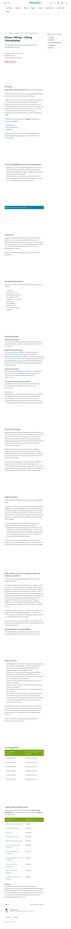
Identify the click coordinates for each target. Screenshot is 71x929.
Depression (20, 360)
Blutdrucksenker (21, 135)
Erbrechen (29, 358)
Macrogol (8, 303)
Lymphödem (51, 45)
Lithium (7, 464)
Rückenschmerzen (9, 354)
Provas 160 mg (9, 832)
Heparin (40, 453)
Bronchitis (7, 360)
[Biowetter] (54, 3)
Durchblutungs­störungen (54, 42)
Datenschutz (12, 922)
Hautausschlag (20, 373)
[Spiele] (58, 3)
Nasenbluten (39, 363)
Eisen (7, 293)
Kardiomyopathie (25, 536)
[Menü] (6, 3)
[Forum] (62, 3)
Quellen (9, 917)
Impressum (7, 922)
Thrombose (51, 37)
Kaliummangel (8, 441)
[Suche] (66, 3)
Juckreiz (33, 373)
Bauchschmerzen (9, 356)
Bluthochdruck (10, 125)
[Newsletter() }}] (50, 3)
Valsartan (12, 55)
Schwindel (16, 342)
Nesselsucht (28, 373)
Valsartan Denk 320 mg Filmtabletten (14, 841)
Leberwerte (15, 352)
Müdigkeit (21, 352)
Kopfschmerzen (32, 342)
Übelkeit (17, 354)
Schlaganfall (51, 40)
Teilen (16, 917)
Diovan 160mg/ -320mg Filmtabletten (14, 824)
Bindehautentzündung (29, 363)
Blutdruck (50, 47)
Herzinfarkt (9, 129)
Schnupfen (14, 360)
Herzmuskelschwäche (12, 127)
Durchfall (16, 356)
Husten (21, 354)
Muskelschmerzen (19, 371)
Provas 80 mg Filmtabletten (12, 836)
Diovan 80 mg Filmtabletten (12, 828)
